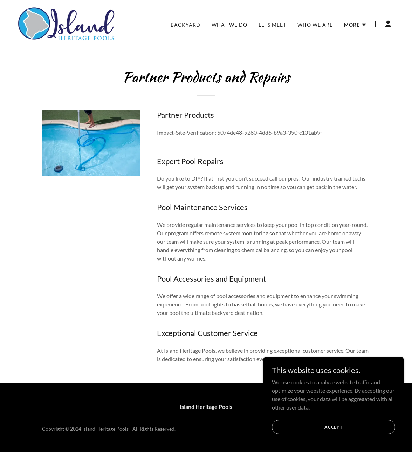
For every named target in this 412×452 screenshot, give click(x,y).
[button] (355, 25)
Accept (333, 431)
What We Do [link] (229, 25)
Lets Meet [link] (272, 25)
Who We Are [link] (315, 25)
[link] (66, 23)
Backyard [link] (185, 25)
